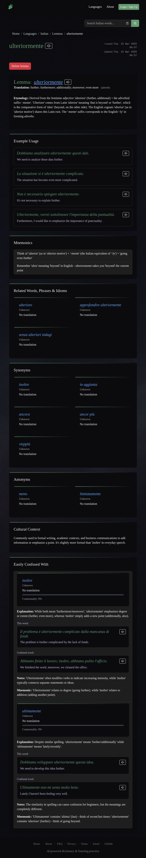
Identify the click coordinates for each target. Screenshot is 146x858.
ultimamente (31, 711)
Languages (95, 6)
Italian (44, 33)
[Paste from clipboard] (127, 23)
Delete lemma (20, 66)
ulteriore (25, 305)
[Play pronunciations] (48, 46)
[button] (135, 23)
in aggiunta (88, 384)
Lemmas (57, 33)
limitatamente (90, 494)
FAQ (59, 843)
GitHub (108, 843)
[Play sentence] (126, 153)
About (110, 6)
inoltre (24, 384)
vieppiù (24, 444)
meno (23, 494)
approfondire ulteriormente (100, 305)
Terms (84, 843)
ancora (24, 414)
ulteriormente (48, 82)
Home (16, 33)
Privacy (71, 843)
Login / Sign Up (128, 6)
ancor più (87, 414)
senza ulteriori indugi (35, 335)
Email (96, 843)
